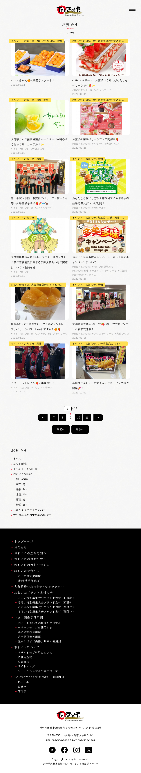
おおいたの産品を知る (28, 553)
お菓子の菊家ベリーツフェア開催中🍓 (95, 139)
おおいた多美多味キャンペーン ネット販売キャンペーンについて (100, 260)
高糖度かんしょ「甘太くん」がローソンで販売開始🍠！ (100, 386)
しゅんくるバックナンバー (29, 509)
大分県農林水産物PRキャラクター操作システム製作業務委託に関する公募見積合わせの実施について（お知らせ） (39, 262)
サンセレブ (48, 333)
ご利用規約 (25, 657)
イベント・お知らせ (25, 468)
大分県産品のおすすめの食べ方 (32, 515)
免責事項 (23, 662)
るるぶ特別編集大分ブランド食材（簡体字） (46, 611)
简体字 (22, 691)
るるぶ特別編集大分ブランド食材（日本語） (46, 598)
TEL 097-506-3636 (57, 740)
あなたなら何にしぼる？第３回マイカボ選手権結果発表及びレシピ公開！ (100, 201)
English (23, 682)
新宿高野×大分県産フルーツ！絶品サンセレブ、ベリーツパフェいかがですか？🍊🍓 (37, 327)
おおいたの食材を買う (28, 559)
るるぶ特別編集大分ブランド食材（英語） (45, 602)
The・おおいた (21, 148)
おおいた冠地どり (103, 266)
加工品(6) (22, 479)
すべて (17, 458)
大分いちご (112, 143)
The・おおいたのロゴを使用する (39, 623)
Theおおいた (81, 90)
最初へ (61, 429)
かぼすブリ (98, 270)
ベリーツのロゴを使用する (35, 627)
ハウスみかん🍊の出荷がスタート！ (33, 80)
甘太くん (91, 274)
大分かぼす (38, 148)
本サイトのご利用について (35, 652)
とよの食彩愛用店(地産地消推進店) (29, 578)
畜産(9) (20, 499)
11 (87, 417)
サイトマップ (26, 666)
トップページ (22, 541)
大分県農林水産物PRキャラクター (37, 587)
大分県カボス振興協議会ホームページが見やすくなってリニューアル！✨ (39, 142)
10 (78, 417)
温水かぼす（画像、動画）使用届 (39, 641)
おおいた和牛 (81, 270)
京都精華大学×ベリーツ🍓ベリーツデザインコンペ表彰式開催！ (100, 327)
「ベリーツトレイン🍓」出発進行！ (33, 383)
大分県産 (79, 274)
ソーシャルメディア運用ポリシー (39, 671)
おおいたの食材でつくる (30, 565)
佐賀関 (123, 270)
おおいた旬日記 (22, 474)
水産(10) (21, 494)
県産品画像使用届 (29, 636)
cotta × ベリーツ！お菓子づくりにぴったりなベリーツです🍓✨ (100, 83)
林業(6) (20, 484)
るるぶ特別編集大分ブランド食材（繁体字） (46, 607)
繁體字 (22, 687)
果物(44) (21, 489)
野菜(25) (21, 504)
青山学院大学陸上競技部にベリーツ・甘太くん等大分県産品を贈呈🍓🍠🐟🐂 (39, 201)
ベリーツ (106, 90)
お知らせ (19, 547)
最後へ (80, 429)
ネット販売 (20, 463)
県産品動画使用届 (29, 632)
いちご (95, 90)
